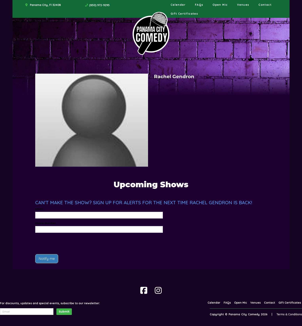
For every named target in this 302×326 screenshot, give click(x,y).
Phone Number (45, 223)
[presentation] (65, 243)
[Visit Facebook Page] (143, 290)
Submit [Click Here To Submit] (64, 311)
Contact (265, 5)
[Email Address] (26, 311)
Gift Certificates (184, 13)
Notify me (47, 258)
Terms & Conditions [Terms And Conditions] (289, 314)
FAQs (199, 5)
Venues (243, 5)
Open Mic (220, 5)
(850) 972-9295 (99, 5)
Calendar (178, 5)
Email (39, 209)
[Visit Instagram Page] (158, 290)
